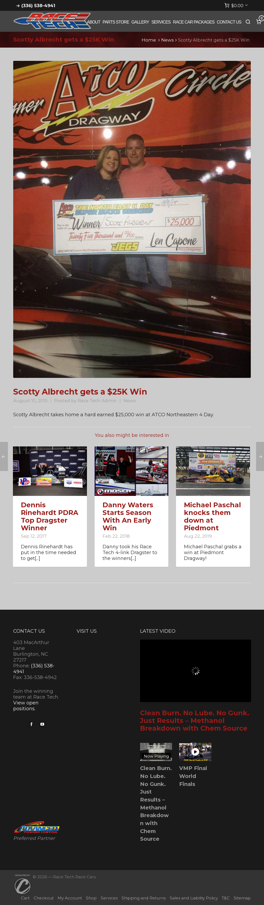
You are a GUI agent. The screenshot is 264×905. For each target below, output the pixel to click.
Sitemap (242, 898)
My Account (70, 898)
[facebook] (31, 724)
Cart (25, 898)
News (167, 40)
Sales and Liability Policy (194, 898)
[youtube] (42, 724)
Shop (91, 898)
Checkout (44, 898)
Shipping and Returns (144, 898)
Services (109, 898)
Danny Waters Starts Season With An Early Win (128, 516)
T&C (226, 898)
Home (149, 40)
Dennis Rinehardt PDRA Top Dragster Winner (49, 516)
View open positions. (26, 706)
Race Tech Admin (97, 400)
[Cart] (236, 5)
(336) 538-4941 (38, 5)
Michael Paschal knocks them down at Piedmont (212, 516)
